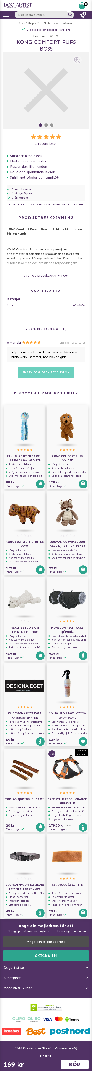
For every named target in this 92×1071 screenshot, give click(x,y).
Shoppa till (34, 23)
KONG (53, 36)
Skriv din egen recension (46, 372)
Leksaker (68, 23)
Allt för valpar (52, 23)
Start (22, 23)
